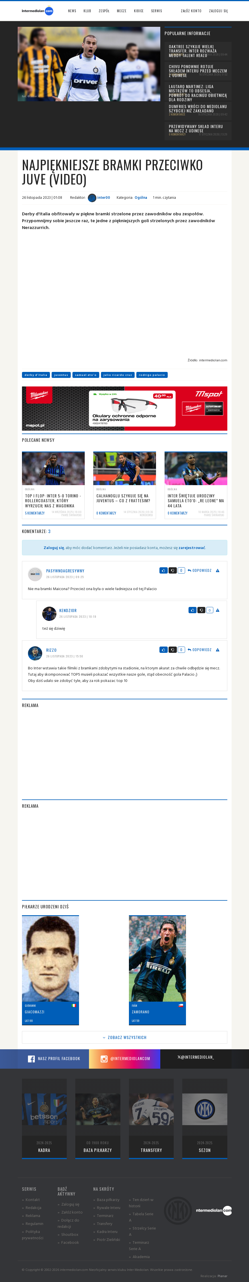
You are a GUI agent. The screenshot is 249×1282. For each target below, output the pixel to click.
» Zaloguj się (68, 1204)
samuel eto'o (86, 375)
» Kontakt (31, 1199)
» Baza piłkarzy (106, 1199)
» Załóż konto (70, 1212)
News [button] (72, 11)
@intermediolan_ (195, 1057)
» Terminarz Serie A (139, 1245)
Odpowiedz (200, 570)
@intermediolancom (124, 1059)
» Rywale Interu (106, 1207)
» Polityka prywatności (32, 1234)
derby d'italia (36, 375)
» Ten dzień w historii (141, 1202)
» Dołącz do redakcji (68, 1223)
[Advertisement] (124, 754)
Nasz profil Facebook (53, 1059)
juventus (61, 375)
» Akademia (139, 1256)
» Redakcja (31, 1207)
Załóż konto (191, 11)
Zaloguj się (218, 11)
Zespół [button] (104, 11)
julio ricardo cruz (118, 375)
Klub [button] (87, 11)
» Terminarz (103, 1215)
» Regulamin (32, 1223)
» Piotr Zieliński (106, 1239)
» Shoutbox (68, 1234)
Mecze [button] (122, 11)
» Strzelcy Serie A (142, 1231)
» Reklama (31, 1215)
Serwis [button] (156, 11)
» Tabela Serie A (141, 1217)
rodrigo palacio (152, 375)
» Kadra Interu (105, 1231)
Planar (222, 1275)
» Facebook (68, 1242)
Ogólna (141, 197)
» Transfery (102, 1223)
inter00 (99, 197)
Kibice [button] (139, 11)
